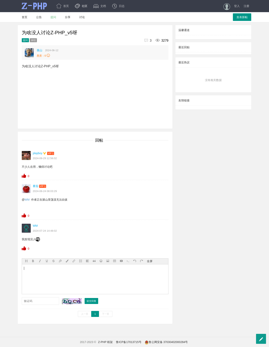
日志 (118, 6)
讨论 (82, 17)
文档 (99, 6)
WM (27, 199)
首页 (62, 6)
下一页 (105, 314)
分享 (67, 17)
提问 (53, 17)
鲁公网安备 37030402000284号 (166, 342)
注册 (246, 6)
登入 (237, 6)
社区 (81, 6)
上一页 (84, 314)
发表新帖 (242, 17)
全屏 (149, 261)
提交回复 (91, 301)
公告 (39, 17)
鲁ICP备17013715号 (128, 342)
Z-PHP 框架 (105, 342)
